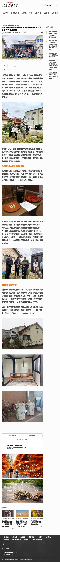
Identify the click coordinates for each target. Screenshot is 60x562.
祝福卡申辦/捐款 (37, 539)
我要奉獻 (10, 448)
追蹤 (25, 32)
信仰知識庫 (54, 13)
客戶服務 (48, 537)
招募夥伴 (6, 539)
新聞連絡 (14, 537)
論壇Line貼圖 (5, 548)
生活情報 (46, 13)
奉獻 (50, 5)
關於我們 (6, 537)
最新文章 (5, 13)
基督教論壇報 (15, 13)
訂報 (47, 5)
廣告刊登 (31, 537)
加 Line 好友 (11, 435)
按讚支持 (32, 435)
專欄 (30, 13)
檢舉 (42, 32)
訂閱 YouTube (22, 440)
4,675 (8, 70)
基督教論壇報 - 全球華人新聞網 (10, 5)
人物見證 (23, 13)
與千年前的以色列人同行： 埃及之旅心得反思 (22, 524)
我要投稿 (22, 537)
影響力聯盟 (38, 13)
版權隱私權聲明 (16, 539)
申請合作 (39, 537)
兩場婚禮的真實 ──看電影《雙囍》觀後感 (7, 524)
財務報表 (26, 539)
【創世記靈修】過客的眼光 (36, 523)
